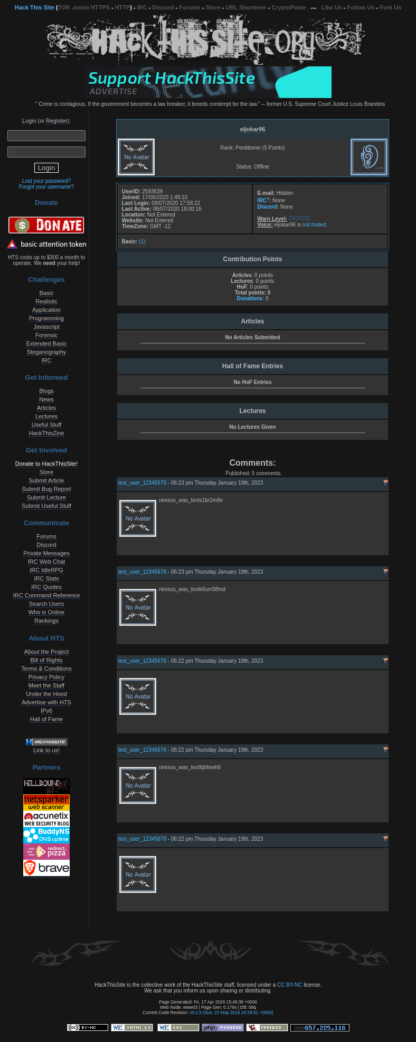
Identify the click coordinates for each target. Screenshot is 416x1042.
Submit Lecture (46, 497)
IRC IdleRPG (46, 570)
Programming (46, 318)
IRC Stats (46, 578)
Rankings (46, 620)
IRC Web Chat (46, 561)
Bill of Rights (46, 660)
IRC (142, 7)
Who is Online (46, 612)
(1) (142, 241)
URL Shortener (245, 7)
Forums (189, 7)
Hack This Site (34, 7)
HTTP (122, 7)
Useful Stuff (47, 424)
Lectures (46, 416)
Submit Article (46, 480)
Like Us (332, 7)
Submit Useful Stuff (46, 506)
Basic (47, 293)
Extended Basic (46, 343)
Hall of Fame (46, 719)
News (46, 399)
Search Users (46, 604)
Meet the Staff (46, 685)
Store (212, 7)
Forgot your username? (46, 187)
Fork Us (390, 7)
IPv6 (46, 710)
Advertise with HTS (46, 702)
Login (29, 120)
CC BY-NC (289, 985)
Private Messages (46, 553)
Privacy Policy (46, 677)
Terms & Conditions (46, 668)
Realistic (46, 301)
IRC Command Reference (46, 595)
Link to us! (46, 750)
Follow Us (361, 7)
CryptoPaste (289, 7)
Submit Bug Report (46, 489)
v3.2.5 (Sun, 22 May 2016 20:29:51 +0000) (231, 1012)
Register (57, 120)
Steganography (47, 352)
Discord (163, 7)
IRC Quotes (46, 587)
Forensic (46, 335)
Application (46, 310)
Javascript (46, 326)
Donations (249, 298)
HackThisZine (46, 433)
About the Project (46, 651)
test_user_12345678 (142, 483)
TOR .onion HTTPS (84, 7)
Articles (46, 408)
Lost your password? (46, 181)
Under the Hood (46, 694)
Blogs (46, 391)
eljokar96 (253, 129)
